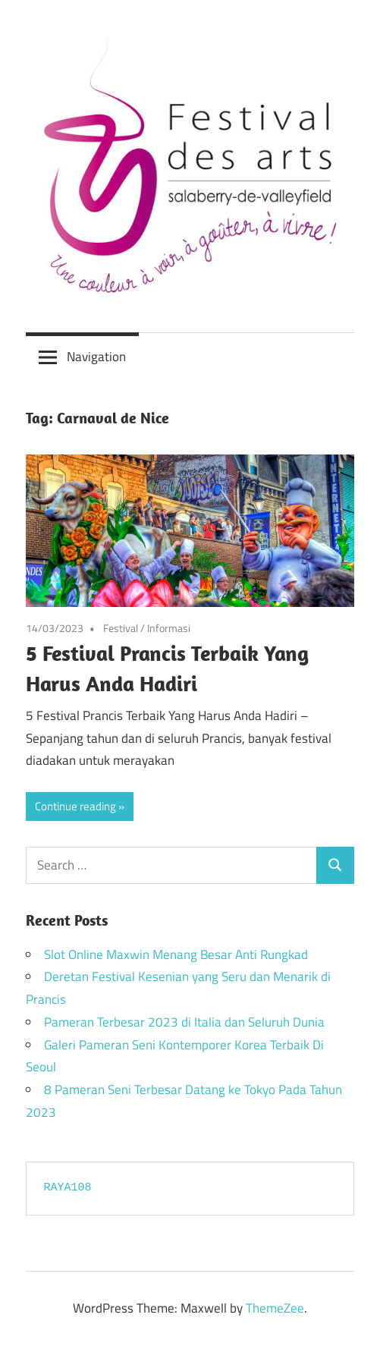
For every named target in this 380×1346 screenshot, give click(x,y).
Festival (120, 628)
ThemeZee (275, 1308)
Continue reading (75, 806)
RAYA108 (68, 1187)
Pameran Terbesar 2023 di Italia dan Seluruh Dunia (184, 1022)
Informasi (168, 628)
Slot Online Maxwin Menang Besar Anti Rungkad (176, 954)
